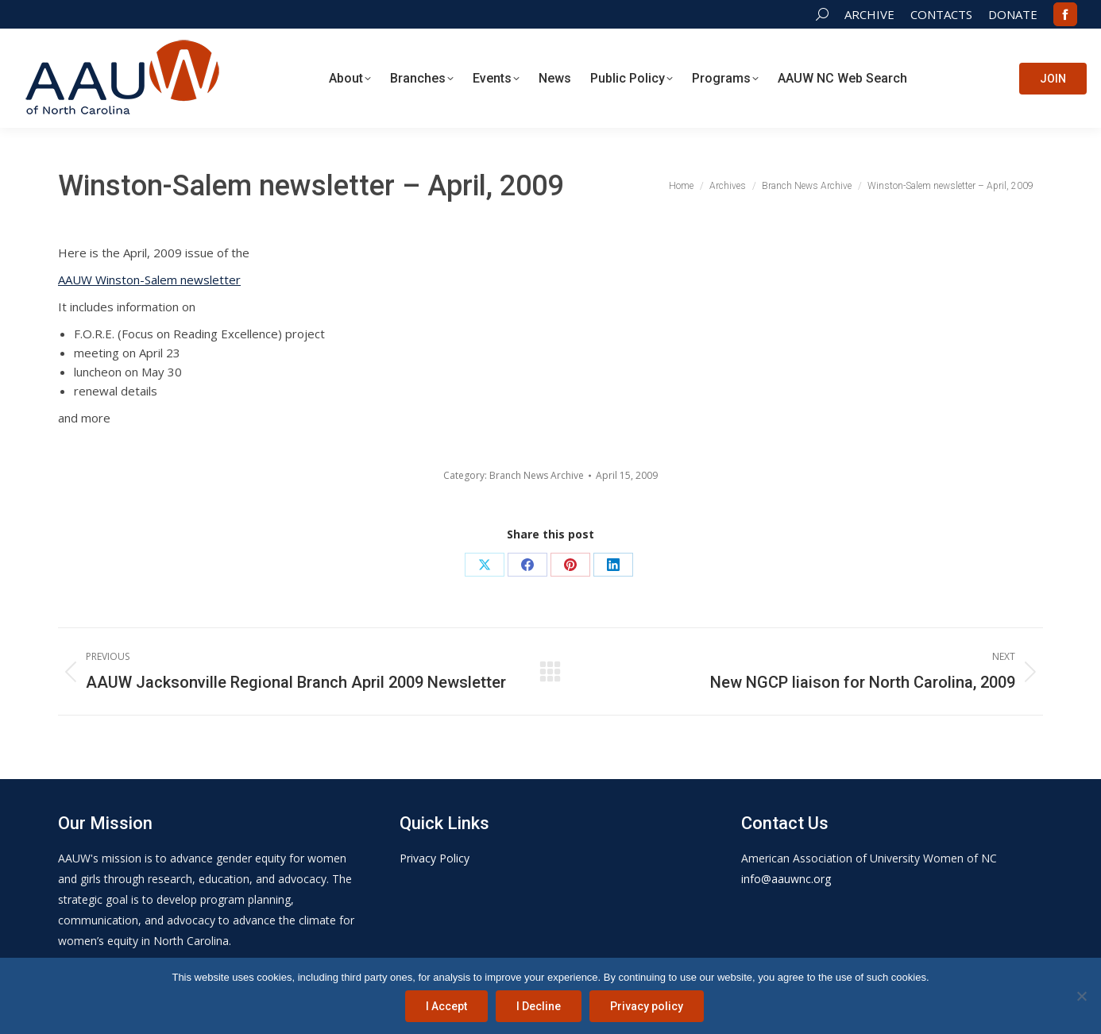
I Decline (538, 1006)
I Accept (446, 1006)
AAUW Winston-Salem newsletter (149, 279)
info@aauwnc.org (786, 878)
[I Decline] (1081, 996)
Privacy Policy (434, 858)
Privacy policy (646, 1006)
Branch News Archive (536, 475)
